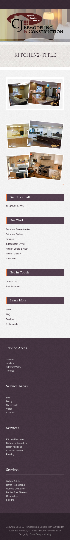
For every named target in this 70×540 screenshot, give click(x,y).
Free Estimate (13, 286)
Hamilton (10, 363)
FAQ (8, 314)
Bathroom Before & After (18, 229)
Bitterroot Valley (13, 367)
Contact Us (11, 281)
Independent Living (15, 244)
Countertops (12, 496)
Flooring (10, 500)
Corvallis (10, 412)
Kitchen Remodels (15, 439)
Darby (9, 401)
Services (10, 319)
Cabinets (10, 239)
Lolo (8, 397)
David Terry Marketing (40, 534)
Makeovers (11, 258)
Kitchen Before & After (17, 249)
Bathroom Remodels (16, 443)
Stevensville (12, 405)
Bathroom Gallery (14, 234)
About (8, 309)
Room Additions (14, 447)
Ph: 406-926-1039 (15, 206)
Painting (10, 454)
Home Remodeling (15, 485)
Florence (10, 371)
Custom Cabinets (14, 450)
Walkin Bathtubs (14, 481)
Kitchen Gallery (13, 253)
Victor (9, 409)
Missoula (10, 359)
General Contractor (15, 488)
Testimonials (12, 324)
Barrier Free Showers (16, 492)
